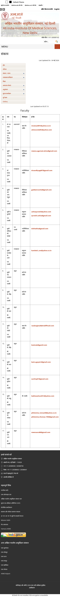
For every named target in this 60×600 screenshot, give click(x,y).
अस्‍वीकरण (32, 588)
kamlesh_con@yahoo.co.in (41, 251)
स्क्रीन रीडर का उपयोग (47, 9)
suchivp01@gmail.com (39, 379)
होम (4, 65)
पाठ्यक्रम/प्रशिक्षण (13, 77)
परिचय (5, 69)
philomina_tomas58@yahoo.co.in (44, 413)
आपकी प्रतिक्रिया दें (8, 477)
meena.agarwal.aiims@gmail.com (44, 151)
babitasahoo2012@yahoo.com (42, 396)
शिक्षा (4, 81)
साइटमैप (41, 5)
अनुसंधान (13, 89)
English (57, 9)
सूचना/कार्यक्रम (13, 93)
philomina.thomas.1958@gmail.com (45, 417)
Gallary (5, 102)
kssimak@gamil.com (39, 345)
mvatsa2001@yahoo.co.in (41, 126)
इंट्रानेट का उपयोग (5, 5)
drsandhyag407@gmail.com (41, 170)
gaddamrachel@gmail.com (41, 190)
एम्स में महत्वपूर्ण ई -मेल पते (10, 473)
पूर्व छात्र (5, 97)
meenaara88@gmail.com (40, 432)
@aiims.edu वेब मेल (17, 5)
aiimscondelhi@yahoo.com (41, 130)
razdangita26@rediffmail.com (42, 326)
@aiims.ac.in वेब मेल (30, 5)
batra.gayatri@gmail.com (41, 362)
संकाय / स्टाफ (13, 73)
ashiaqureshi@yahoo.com (41, 212)
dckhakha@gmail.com (39, 229)
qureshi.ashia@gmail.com (41, 216)
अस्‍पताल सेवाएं (13, 85)
